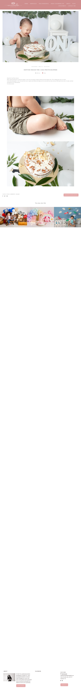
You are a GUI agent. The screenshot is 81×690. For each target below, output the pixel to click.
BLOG (74, 3)
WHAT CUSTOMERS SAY (57, 3)
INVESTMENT (62, 5)
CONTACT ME (72, 5)
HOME (26, 3)
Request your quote (71, 637)
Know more (21, 687)
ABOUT (68, 3)
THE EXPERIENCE (44, 3)
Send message (64, 676)
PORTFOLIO (33, 3)
